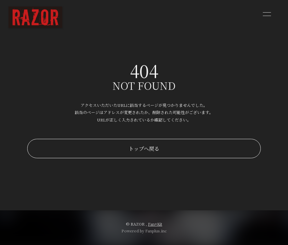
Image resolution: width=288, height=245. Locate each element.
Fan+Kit (155, 224)
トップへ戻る (144, 148)
